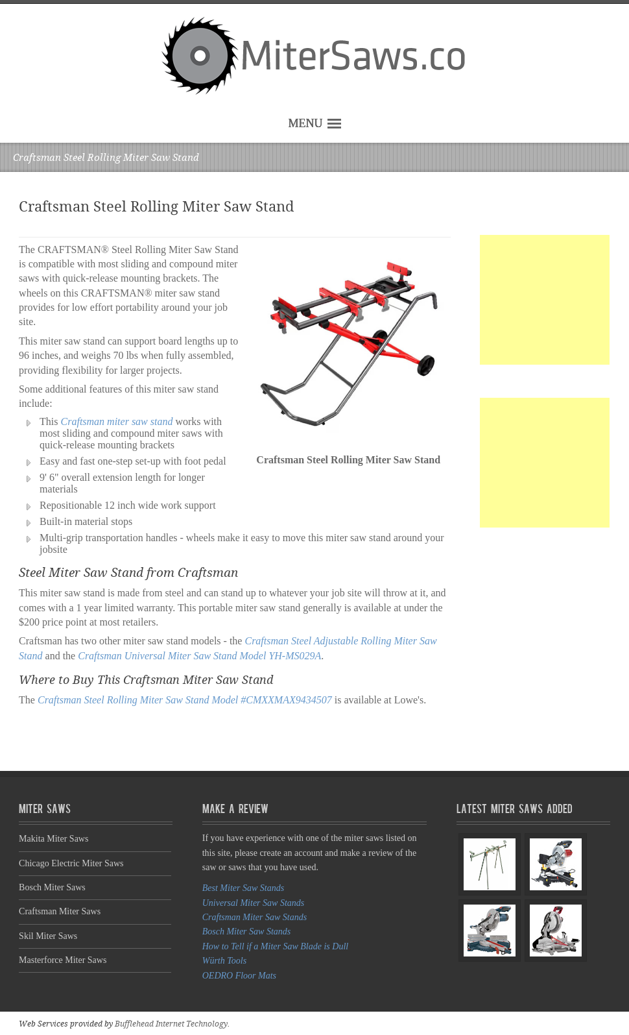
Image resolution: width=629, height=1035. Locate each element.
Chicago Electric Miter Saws (71, 863)
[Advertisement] (545, 300)
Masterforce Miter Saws (62, 960)
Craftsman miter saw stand (117, 421)
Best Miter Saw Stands (243, 888)
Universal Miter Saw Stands (253, 903)
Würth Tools (224, 961)
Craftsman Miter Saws (60, 911)
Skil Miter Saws (48, 936)
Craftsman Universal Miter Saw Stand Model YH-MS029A (199, 655)
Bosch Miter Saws (52, 887)
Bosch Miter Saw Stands (246, 931)
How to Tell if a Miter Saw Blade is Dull (275, 946)
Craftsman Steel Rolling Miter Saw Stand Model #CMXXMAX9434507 (185, 699)
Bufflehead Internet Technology (171, 1024)
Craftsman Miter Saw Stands (254, 917)
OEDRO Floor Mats (239, 975)
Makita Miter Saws (53, 839)
